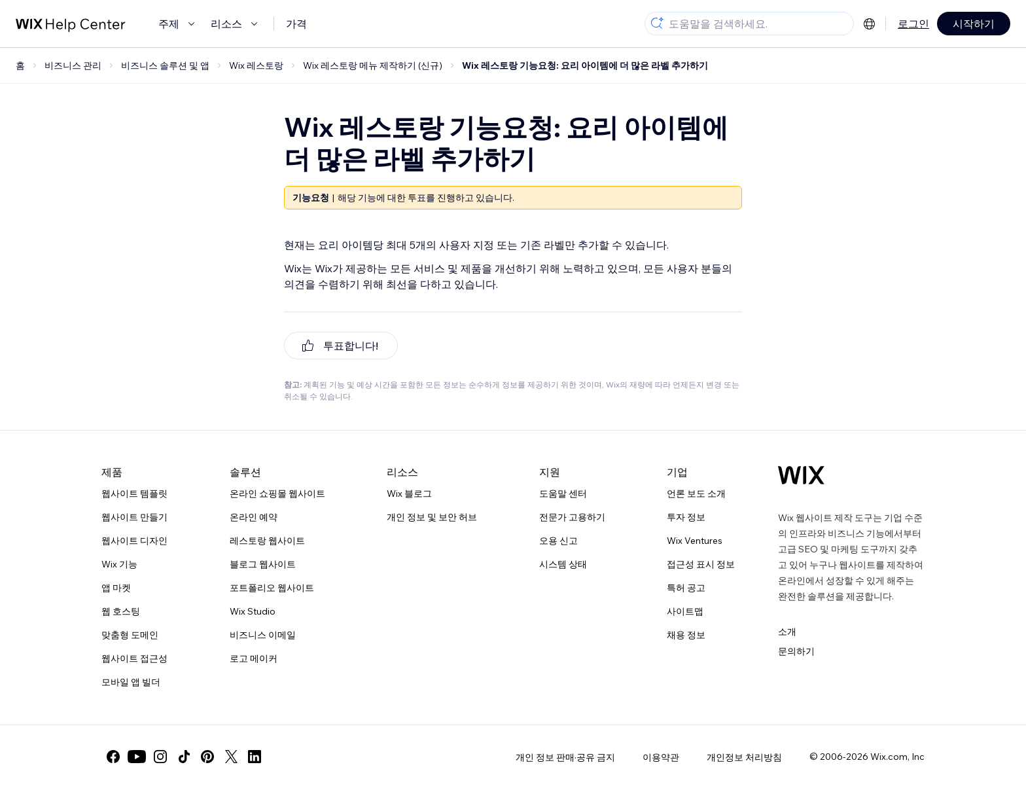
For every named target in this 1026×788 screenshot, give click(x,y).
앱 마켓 (116, 588)
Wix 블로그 (409, 493)
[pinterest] (207, 756)
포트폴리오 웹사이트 (272, 588)
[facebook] (113, 756)
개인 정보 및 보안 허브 (432, 517)
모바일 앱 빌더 (130, 682)
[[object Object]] (341, 345)
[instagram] (160, 756)
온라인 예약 (253, 517)
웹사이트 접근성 (134, 658)
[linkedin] (254, 756)
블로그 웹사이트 (263, 564)
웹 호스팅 (120, 611)
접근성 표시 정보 (701, 564)
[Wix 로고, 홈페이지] (801, 475)
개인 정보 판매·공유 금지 (565, 757)
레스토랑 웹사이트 (267, 540)
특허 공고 (686, 588)
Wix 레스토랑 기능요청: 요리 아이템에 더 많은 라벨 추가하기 (585, 65)
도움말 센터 (563, 493)
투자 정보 (686, 517)
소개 (787, 631)
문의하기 (796, 651)
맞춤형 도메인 (129, 635)
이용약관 (661, 757)
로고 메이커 (253, 658)
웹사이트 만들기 (134, 517)
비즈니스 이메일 (263, 635)
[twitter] (231, 756)
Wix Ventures (694, 540)
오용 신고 (558, 540)
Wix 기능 (119, 564)
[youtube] (137, 756)
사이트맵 (685, 611)
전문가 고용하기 (572, 517)
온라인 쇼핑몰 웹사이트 (277, 493)
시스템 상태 (563, 564)
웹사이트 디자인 (134, 540)
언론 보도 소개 (696, 493)
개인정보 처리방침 (744, 757)
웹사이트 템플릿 (134, 493)
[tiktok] (184, 756)
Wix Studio (252, 611)
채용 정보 (686, 635)
